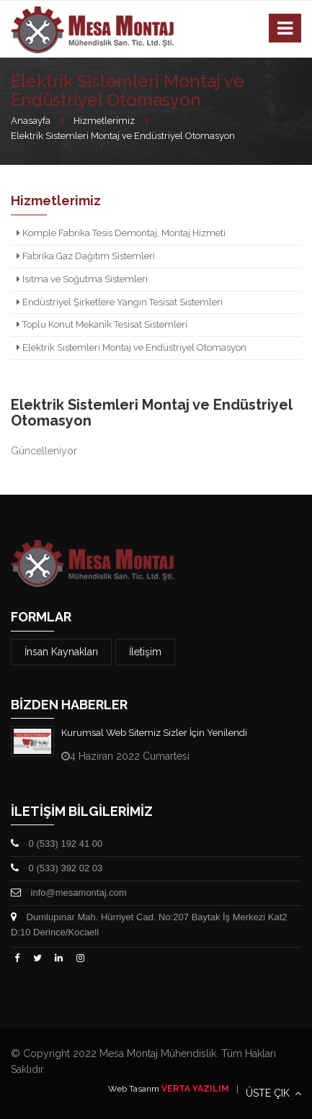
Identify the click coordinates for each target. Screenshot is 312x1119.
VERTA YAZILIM (195, 1089)
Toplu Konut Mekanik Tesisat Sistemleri (102, 324)
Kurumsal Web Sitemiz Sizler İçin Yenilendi (154, 732)
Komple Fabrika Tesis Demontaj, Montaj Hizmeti (121, 233)
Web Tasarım (133, 1089)
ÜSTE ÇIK (273, 1093)
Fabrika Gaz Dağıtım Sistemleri (86, 256)
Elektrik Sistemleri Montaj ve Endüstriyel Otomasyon (131, 347)
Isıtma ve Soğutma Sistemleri (82, 279)
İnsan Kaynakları (61, 651)
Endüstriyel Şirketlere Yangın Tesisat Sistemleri (120, 302)
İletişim (145, 651)
